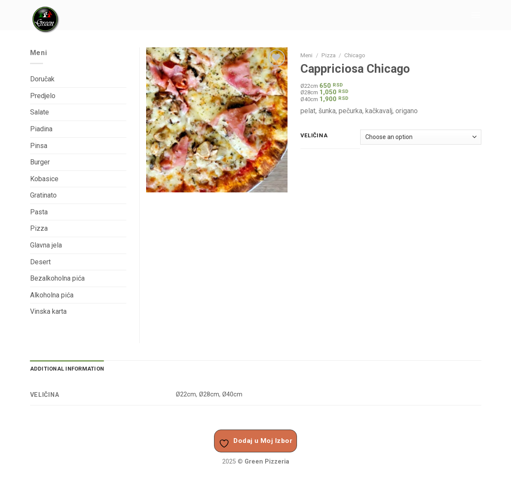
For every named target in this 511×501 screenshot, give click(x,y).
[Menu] (476, 14)
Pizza (328, 55)
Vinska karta (48, 311)
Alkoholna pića (51, 295)
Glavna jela (46, 245)
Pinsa (38, 146)
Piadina (41, 129)
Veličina (313, 136)
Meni (306, 55)
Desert (40, 262)
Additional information (67, 368)
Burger (40, 162)
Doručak (42, 79)
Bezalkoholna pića (57, 278)
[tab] (67, 368)
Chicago (354, 55)
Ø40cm (232, 394)
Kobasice (44, 179)
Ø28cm (209, 394)
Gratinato (43, 195)
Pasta (39, 212)
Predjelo (42, 96)
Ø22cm (186, 394)
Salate (39, 112)
